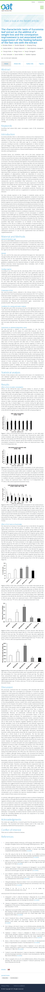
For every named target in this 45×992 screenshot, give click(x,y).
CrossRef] (40, 893)
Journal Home (5, 975)
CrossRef (29, 851)
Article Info (17, 64)
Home (33, 2)
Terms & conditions (19, 986)
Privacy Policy (5, 986)
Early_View (5, 978)
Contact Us (41, 2)
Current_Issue (14, 978)
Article (6, 64)
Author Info (29, 64)
